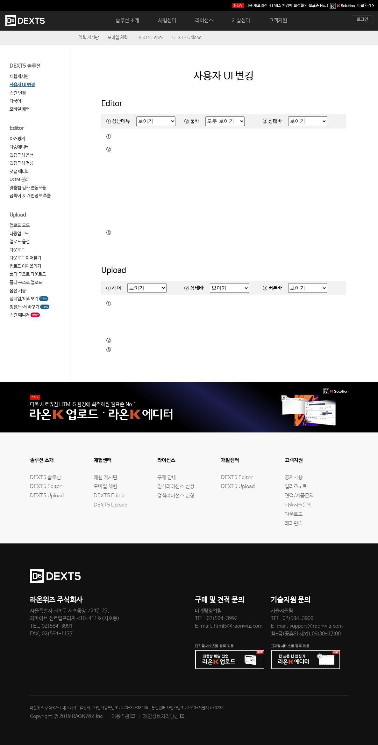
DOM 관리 (19, 179)
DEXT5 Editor (150, 37)
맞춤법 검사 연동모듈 (28, 187)
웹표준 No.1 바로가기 (303, 6)
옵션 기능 (18, 290)
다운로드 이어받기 (25, 258)
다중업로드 (19, 233)
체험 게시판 (89, 37)
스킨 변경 (18, 93)
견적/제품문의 (299, 496)
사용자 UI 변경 (22, 84)
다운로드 (17, 250)
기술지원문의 (298, 505)
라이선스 (204, 21)
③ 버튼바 (272, 288)
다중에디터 (19, 147)
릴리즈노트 (296, 486)
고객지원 (278, 21)
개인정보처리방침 (161, 716)
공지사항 (294, 478)
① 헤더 (113, 288)
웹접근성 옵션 (21, 155)
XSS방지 (17, 138)
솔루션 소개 (127, 21)
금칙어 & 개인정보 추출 (30, 195)
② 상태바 (193, 288)
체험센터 (167, 21)
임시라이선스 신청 (175, 486)
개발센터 (241, 21)
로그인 (362, 19)
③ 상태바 (272, 121)
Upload (18, 215)
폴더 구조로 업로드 (26, 282)
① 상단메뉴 (118, 121)
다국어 (15, 101)
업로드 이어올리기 (25, 266)
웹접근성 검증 (21, 163)
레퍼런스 (294, 523)
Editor (17, 128)
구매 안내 (166, 478)
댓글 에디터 (20, 171)
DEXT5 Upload (187, 37)
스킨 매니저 (25, 315)
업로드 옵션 (20, 241)
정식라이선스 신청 (175, 496)
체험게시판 (19, 76)
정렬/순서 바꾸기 (29, 307)
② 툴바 (191, 121)
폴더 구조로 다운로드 (28, 274)
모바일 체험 (118, 37)
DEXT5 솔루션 (25, 66)
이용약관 (120, 716)
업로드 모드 (20, 225)
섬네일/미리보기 (29, 298)
